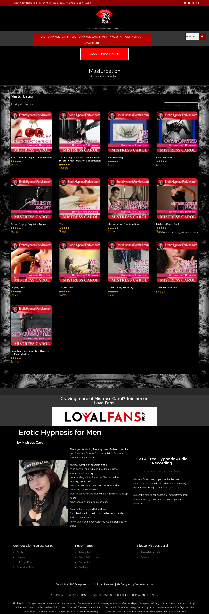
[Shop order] (181, 105)
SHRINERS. (152, 595)
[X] (185, 3)
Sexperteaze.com (144, 584)
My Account (92, 43)
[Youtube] (189, 3)
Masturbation (113, 76)
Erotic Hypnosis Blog (85, 37)
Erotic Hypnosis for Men (55, 37)
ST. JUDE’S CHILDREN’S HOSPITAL (123, 595)
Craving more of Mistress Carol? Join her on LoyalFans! (104, 400)
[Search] (202, 36)
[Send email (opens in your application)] (197, 3)
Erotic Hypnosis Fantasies (114, 37)
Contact (137, 37)
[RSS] (193, 3)
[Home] (91, 76)
